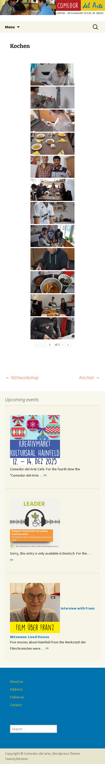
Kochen (89, 377)
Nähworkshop (21, 377)
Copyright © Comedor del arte (27, 753)
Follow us (17, 697)
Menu (10, 26)
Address (16, 689)
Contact (16, 705)
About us (16, 681)
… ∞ (42, 475)
